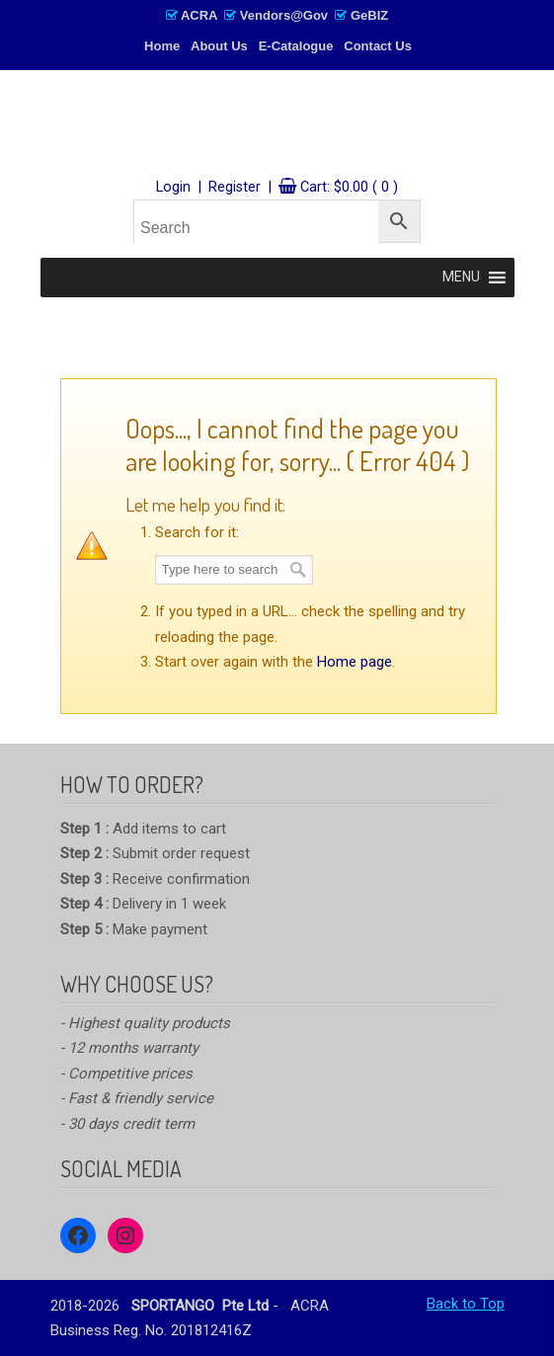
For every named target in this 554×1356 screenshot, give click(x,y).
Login (173, 187)
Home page (354, 662)
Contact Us (378, 46)
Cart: (349, 187)
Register (234, 187)
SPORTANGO (277, 125)
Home (162, 46)
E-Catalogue (296, 46)
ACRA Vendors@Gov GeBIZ (277, 15)
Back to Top (466, 1304)
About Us (219, 46)
